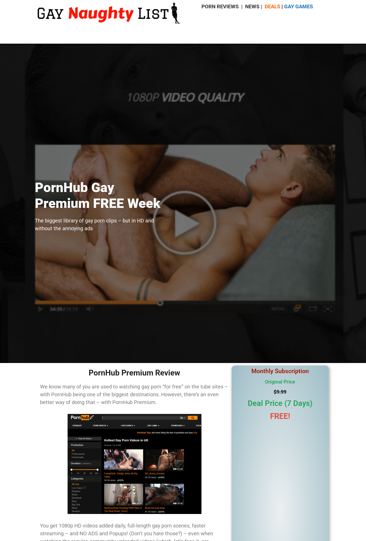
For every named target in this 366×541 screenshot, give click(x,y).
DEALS (272, 6)
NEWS (252, 6)
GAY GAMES (298, 6)
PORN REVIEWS (220, 6)
